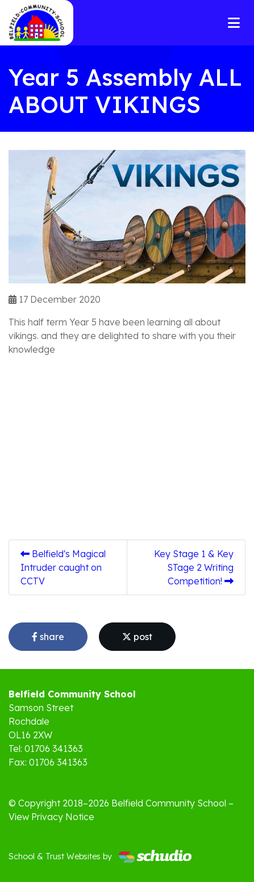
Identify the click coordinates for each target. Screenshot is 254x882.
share (48, 636)
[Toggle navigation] (234, 22)
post (137, 636)
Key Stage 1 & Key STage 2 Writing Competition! (194, 567)
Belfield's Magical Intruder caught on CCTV (63, 567)
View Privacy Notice (51, 816)
